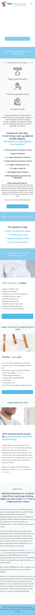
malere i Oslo (19, 373)
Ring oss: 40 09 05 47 (17, 26)
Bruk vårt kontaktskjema (17, 31)
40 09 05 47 (19, 469)
